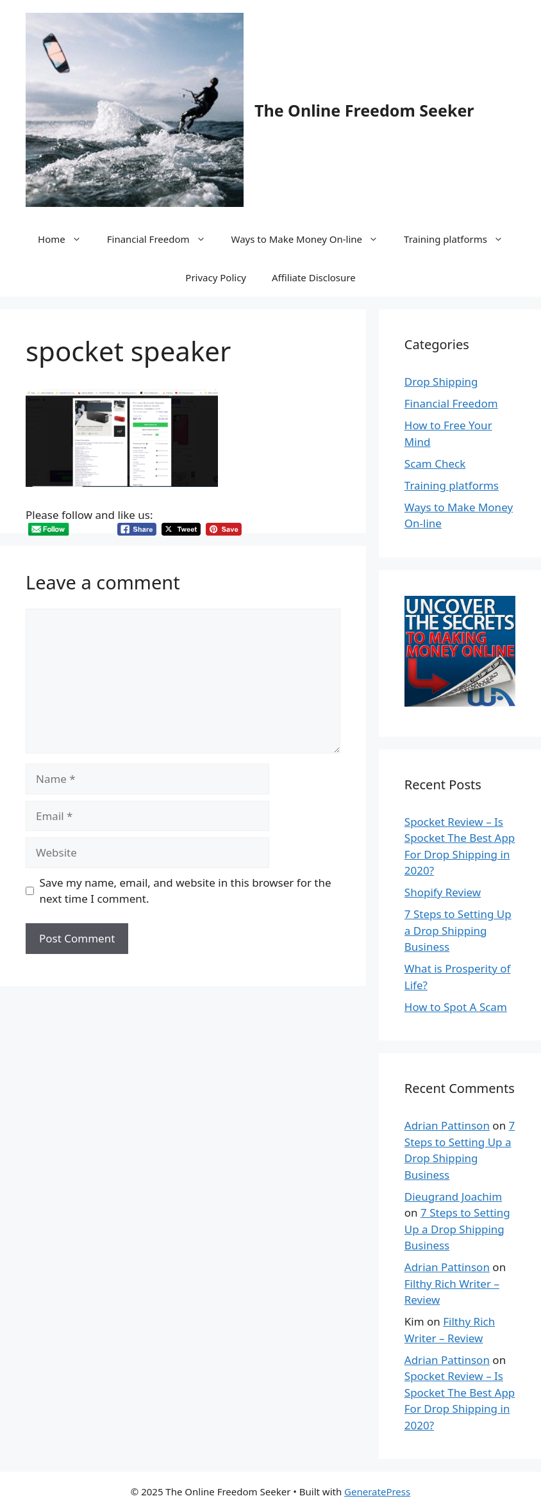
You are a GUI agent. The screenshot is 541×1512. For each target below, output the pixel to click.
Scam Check (434, 463)
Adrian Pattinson (447, 1125)
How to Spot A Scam (455, 1006)
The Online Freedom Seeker (364, 110)
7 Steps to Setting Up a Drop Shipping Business (458, 930)
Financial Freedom (163, 239)
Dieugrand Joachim (453, 1196)
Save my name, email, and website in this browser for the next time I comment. (185, 891)
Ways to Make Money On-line (311, 239)
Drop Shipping (441, 381)
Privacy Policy (215, 277)
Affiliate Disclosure (314, 277)
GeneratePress (377, 1491)
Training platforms (460, 239)
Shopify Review (442, 892)
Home (66, 239)
